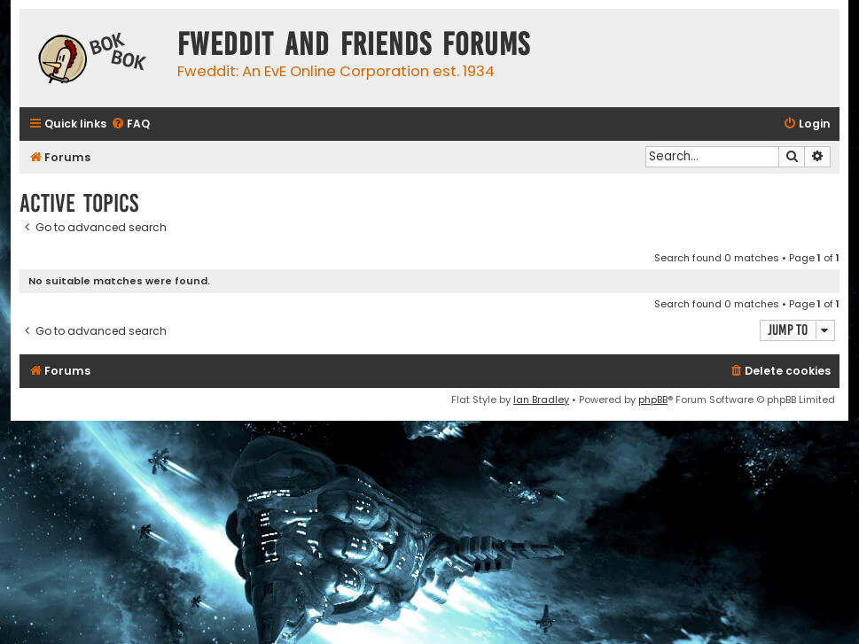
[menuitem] (130, 124)
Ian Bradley (541, 399)
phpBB (653, 399)
